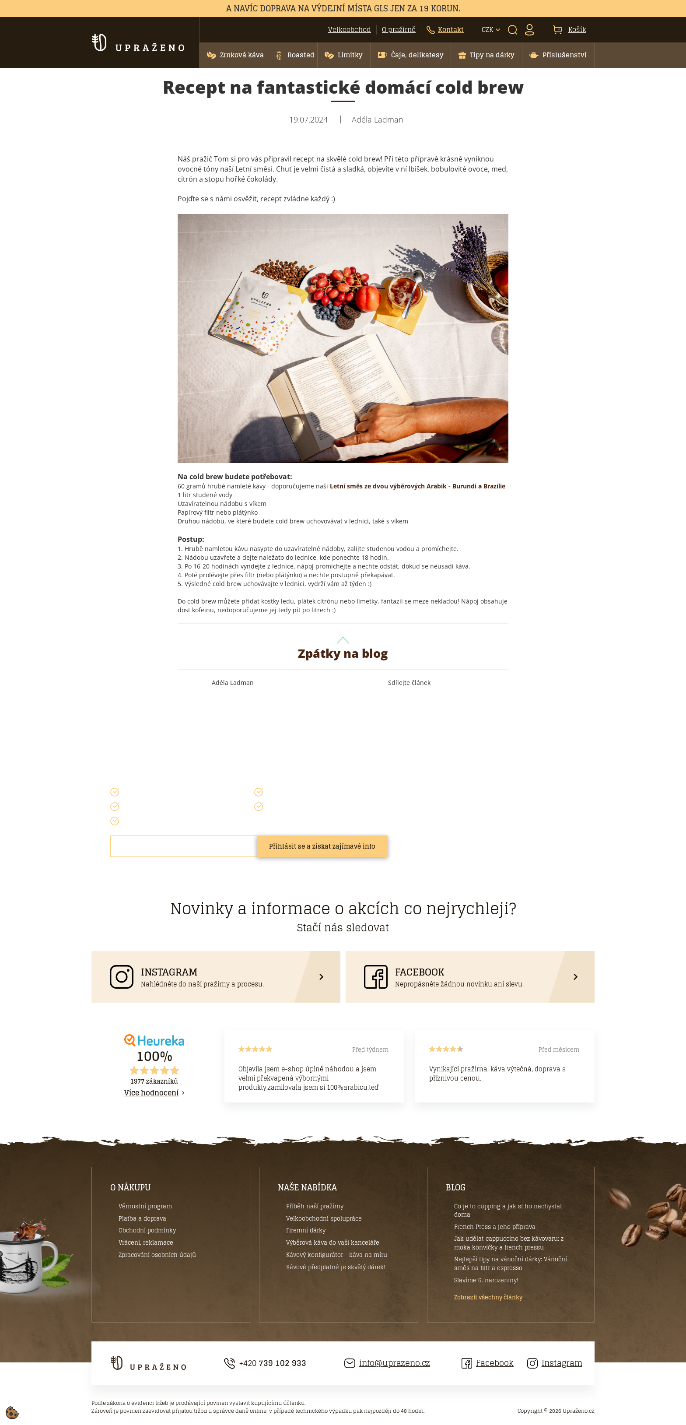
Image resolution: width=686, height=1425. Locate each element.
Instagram (554, 1363)
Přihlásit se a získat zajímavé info (322, 846)
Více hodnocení (151, 1093)
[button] (235, 55)
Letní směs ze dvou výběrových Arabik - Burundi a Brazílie (417, 486)
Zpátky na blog (343, 649)
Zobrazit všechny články (488, 1297)
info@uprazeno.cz (387, 1363)
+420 (265, 1363)
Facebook (488, 1363)
